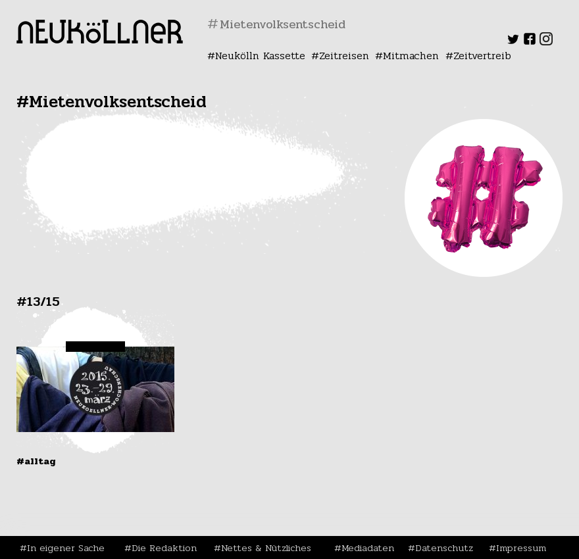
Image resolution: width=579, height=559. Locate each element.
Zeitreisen (344, 55)
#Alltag (36, 461)
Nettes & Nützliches (266, 548)
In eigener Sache (66, 548)
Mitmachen (411, 55)
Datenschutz (444, 548)
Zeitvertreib (482, 55)
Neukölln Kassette (260, 55)
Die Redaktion (164, 548)
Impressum (521, 548)
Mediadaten (367, 548)
